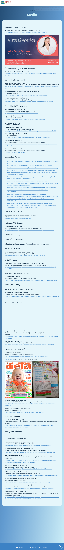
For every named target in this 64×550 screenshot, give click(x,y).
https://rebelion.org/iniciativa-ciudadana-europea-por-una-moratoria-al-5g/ (26, 194)
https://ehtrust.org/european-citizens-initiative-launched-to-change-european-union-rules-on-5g (30, 488)
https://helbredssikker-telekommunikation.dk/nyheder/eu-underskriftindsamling (26, 95)
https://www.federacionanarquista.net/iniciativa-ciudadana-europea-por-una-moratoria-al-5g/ (31, 187)
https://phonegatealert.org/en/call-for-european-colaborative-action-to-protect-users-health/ (29, 230)
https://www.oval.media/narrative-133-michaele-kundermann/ (21, 113)
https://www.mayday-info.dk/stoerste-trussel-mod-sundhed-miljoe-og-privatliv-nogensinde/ (29, 101)
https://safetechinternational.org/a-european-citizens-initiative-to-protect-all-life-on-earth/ (28, 469)
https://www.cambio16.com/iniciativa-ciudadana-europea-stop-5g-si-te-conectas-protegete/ (31, 170)
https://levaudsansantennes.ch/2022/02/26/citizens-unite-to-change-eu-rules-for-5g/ (27, 482)
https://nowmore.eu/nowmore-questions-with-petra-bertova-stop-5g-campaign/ (26, 32)
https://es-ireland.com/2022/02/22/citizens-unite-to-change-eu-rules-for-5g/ (25, 255)
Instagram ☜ (32, 548)
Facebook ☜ (20, 548)
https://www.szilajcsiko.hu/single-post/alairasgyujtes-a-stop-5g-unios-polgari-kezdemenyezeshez (31, 280)
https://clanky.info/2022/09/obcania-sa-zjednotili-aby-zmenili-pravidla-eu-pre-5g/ (26, 356)
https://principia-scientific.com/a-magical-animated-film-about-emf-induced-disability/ (28, 445)
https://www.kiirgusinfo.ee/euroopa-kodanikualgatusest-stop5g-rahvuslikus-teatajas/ (27, 137)
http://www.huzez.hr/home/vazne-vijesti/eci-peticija (18, 218)
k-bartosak (37, 73)
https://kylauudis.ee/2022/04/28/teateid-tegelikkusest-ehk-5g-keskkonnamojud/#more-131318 (30, 131)
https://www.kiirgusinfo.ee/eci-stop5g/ (15, 152)
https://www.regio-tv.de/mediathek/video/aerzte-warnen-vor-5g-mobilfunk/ (25, 119)
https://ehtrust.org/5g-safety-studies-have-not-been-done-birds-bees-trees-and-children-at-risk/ (30, 452)
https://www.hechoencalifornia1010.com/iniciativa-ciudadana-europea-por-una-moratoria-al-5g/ (32, 196)
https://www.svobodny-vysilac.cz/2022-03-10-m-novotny (20, 73)
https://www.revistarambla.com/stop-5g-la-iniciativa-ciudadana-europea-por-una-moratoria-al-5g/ (32, 168)
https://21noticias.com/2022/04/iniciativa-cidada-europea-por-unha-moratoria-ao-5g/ (29, 203)
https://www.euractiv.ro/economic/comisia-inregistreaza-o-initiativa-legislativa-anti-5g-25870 (29, 344)
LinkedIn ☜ (43, 548)
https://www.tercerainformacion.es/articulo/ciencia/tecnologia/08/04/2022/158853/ (29, 165)
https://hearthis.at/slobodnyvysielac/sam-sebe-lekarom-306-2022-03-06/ (24, 412)
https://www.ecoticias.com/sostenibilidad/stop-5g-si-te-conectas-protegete (27, 181)
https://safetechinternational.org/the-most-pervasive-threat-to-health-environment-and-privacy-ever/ (31, 475)
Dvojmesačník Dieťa (10, 359)
